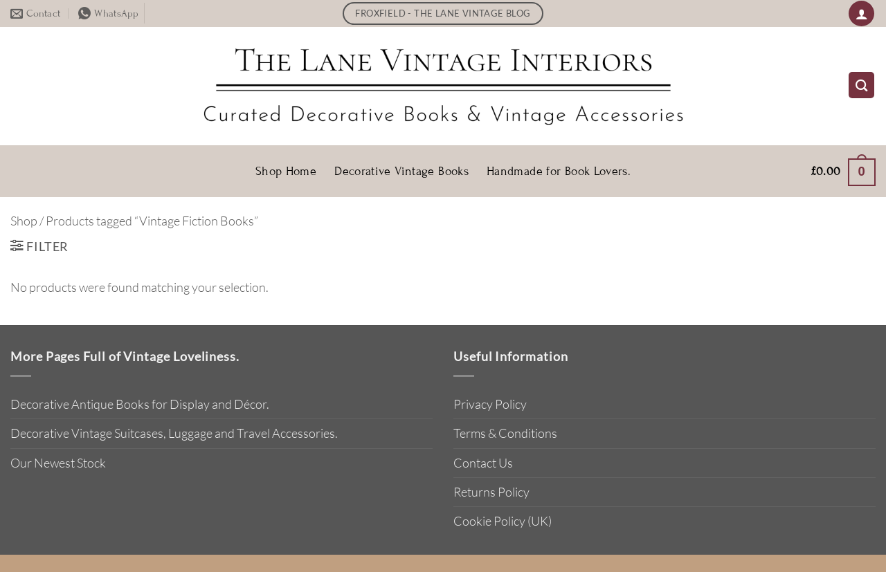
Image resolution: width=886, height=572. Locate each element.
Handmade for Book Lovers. (559, 171)
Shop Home (285, 171)
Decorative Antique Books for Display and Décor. (139, 404)
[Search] (861, 85)
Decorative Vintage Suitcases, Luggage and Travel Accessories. (174, 433)
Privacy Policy (490, 404)
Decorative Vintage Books (401, 171)
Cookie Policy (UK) (502, 520)
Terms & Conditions (505, 433)
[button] (861, 13)
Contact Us (483, 462)
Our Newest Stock (58, 462)
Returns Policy (491, 491)
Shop (23, 220)
